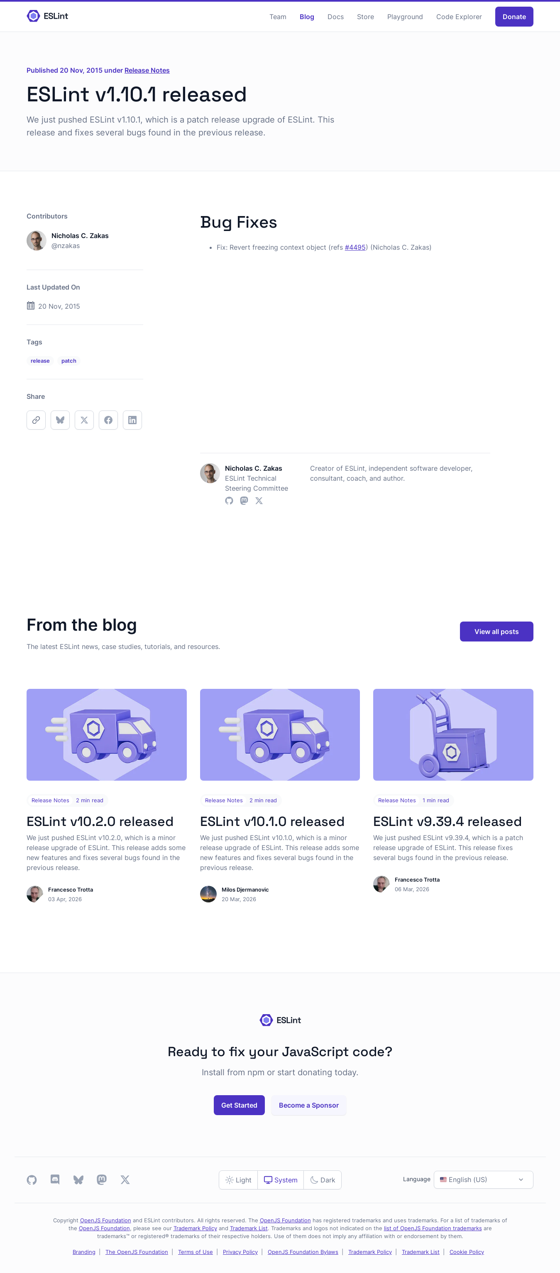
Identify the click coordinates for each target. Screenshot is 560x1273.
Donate (514, 16)
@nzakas (65, 245)
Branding (84, 1252)
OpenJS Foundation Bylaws (303, 1252)
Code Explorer (459, 16)
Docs (336, 16)
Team (277, 16)
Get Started (239, 1105)
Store (365, 16)
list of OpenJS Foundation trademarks (433, 1228)
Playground (405, 16)
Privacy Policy (240, 1252)
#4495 (355, 247)
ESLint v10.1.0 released (272, 821)
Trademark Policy (195, 1228)
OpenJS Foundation (105, 1220)
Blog (307, 16)
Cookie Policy (467, 1252)
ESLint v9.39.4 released (447, 821)
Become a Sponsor (309, 1105)
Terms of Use (195, 1252)
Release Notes (147, 70)
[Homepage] (47, 16)
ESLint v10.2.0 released (100, 821)
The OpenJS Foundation (136, 1252)
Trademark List (249, 1228)
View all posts (496, 631)
